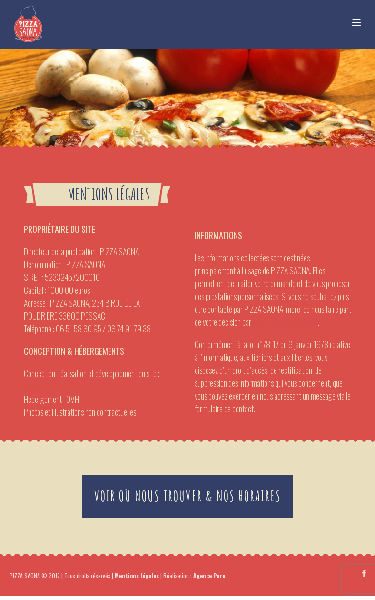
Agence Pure (41, 386)
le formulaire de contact (285, 322)
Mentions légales (137, 575)
